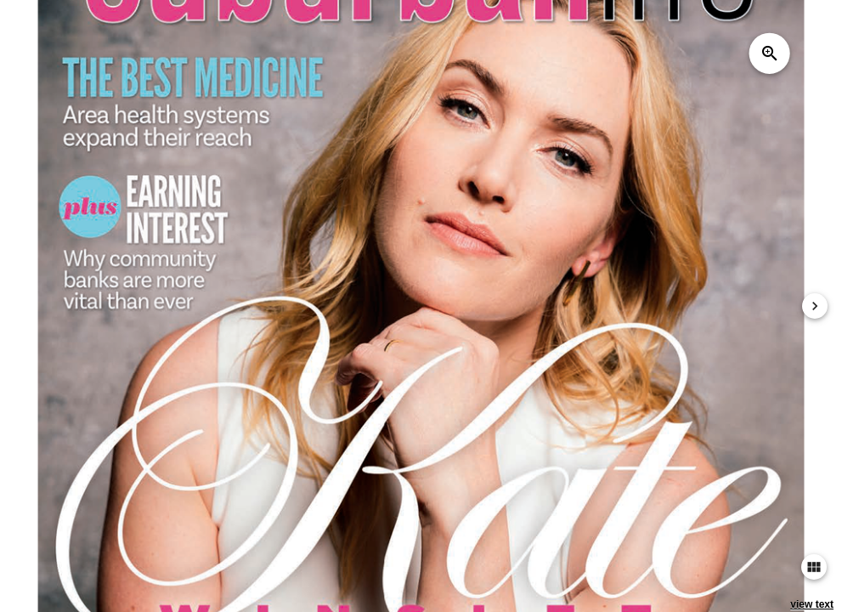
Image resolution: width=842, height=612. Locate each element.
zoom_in (770, 53)
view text (812, 604)
